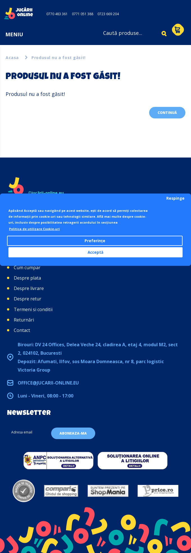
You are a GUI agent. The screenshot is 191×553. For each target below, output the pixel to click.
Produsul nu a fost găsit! (58, 57)
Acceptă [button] (95, 252)
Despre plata (27, 278)
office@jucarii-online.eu (48, 383)
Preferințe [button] (95, 240)
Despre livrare (29, 288)
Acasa (12, 57)
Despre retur (27, 299)
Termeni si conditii (33, 309)
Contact (22, 330)
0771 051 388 (82, 14)
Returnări (24, 320)
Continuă (167, 112)
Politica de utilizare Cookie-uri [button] (34, 229)
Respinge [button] (175, 198)
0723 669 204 (108, 14)
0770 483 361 (57, 14)
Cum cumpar (27, 267)
